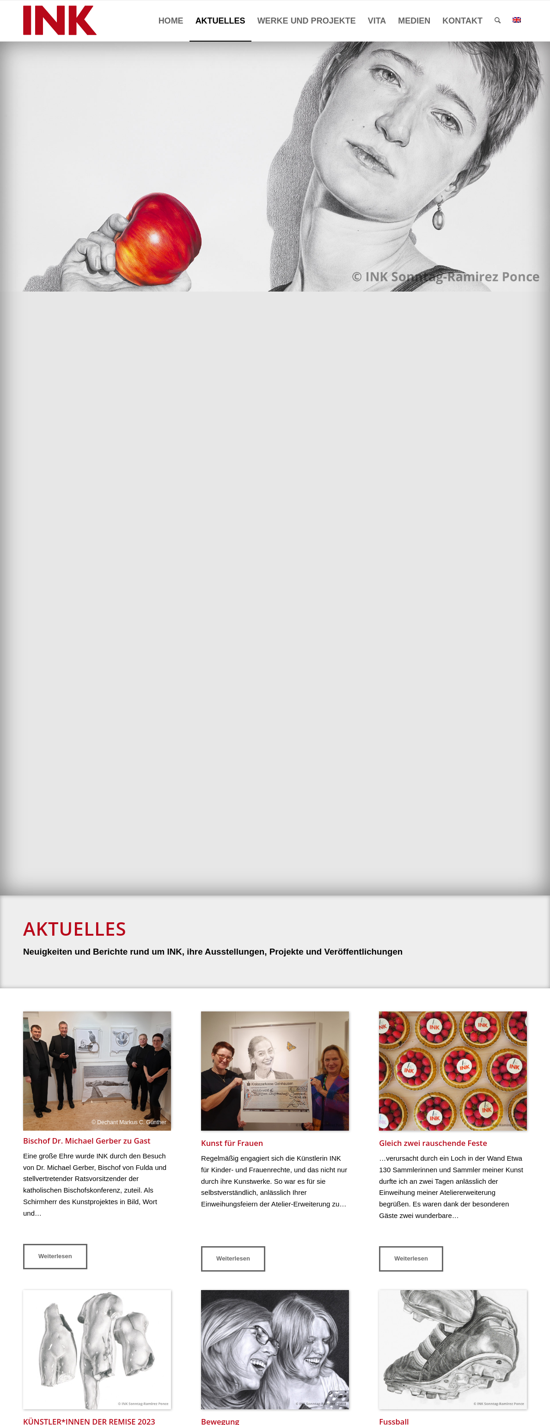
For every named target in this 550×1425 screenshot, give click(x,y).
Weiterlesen (55, 1256)
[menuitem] (171, 20)
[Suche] (498, 20)
